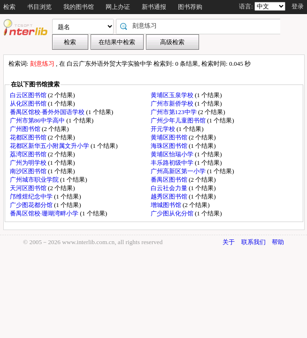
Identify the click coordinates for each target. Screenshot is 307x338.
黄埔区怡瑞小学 (173, 154)
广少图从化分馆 (173, 213)
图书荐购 (190, 6)
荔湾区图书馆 (29, 154)
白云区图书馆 (29, 95)
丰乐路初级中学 (173, 162)
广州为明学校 (29, 162)
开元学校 (164, 128)
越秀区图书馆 (170, 196)
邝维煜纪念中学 (32, 196)
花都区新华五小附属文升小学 (50, 145)
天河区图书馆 (29, 188)
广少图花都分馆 (32, 204)
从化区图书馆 (29, 103)
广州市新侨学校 (173, 103)
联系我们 (253, 242)
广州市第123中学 (174, 111)
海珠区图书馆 (170, 145)
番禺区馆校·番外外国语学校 (48, 111)
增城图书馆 (167, 204)
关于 (229, 242)
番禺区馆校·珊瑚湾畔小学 (45, 213)
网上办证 (118, 6)
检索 (9, 6)
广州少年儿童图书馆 (179, 120)
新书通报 (154, 6)
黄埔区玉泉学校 (173, 95)
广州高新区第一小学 (179, 171)
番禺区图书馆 (170, 179)
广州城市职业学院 (35, 179)
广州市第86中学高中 (38, 120)
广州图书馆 (26, 128)
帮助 (278, 242)
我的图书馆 (78, 6)
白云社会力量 (170, 188)
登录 (298, 6)
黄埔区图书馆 (170, 137)
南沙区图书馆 (29, 171)
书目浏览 (39, 6)
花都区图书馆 (29, 137)
